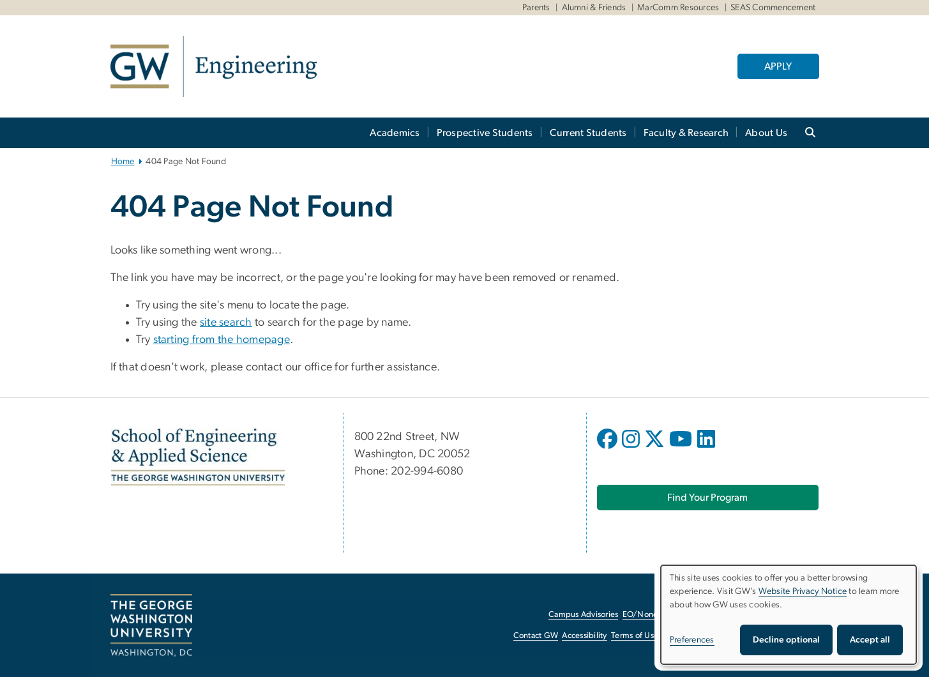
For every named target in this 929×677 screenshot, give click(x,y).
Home (123, 161)
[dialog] (788, 614)
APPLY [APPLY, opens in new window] (778, 66)
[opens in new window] (608, 448)
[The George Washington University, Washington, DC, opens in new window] (151, 625)
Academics (394, 133)
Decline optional (786, 639)
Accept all (870, 639)
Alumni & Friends (594, 7)
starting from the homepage (222, 340)
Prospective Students (485, 133)
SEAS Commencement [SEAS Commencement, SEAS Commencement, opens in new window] (772, 7)
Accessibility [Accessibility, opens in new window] (584, 636)
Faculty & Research (686, 133)
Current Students (588, 133)
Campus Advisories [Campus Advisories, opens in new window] (583, 615)
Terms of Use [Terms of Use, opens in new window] (634, 636)
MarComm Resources (678, 7)
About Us (766, 133)
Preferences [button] (692, 639)
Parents (536, 7)
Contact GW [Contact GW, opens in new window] (536, 636)
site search (226, 322)
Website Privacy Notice (803, 591)
